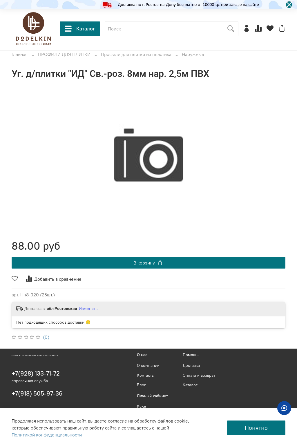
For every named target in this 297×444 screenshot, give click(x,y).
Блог (141, 384)
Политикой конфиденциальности (47, 435)
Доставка (191, 365)
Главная (20, 54)
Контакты (146, 375)
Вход (141, 406)
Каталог (80, 28)
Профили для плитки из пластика (136, 54)
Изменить (88, 308)
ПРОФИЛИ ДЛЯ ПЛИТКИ (64, 54)
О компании (148, 365)
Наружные (193, 54)
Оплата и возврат (199, 375)
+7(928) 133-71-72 (36, 373)
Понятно (256, 427)
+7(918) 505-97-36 (37, 393)
